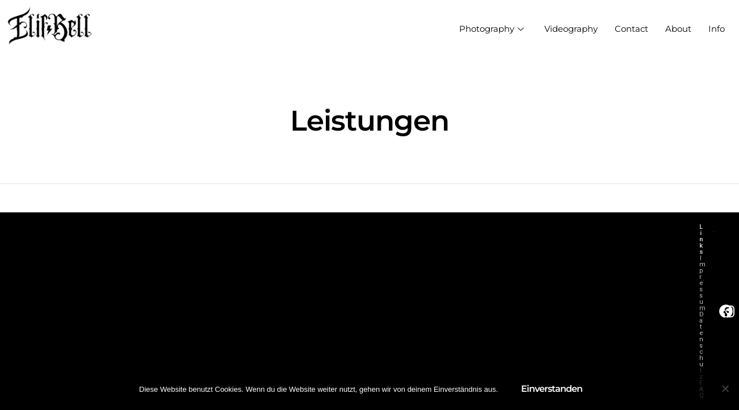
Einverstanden (551, 388)
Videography (571, 28)
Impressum (702, 283)
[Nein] (724, 388)
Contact (631, 28)
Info (716, 28)
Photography (491, 28)
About (678, 28)
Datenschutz (701, 345)
